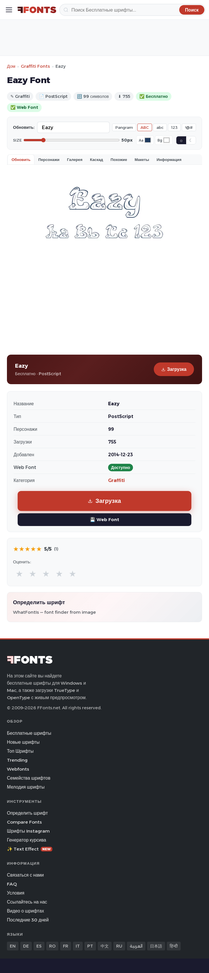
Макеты (142, 159)
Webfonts (18, 769)
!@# (189, 127)
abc (160, 127)
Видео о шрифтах (25, 911)
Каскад (96, 159)
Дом (11, 66)
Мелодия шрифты (26, 787)
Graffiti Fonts (35, 66)
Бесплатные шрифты (29, 733)
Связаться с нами (25, 875)
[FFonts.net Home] (36, 9)
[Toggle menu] (8, 9)
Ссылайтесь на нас (27, 902)
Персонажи (48, 159)
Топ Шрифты (20, 751)
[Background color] (166, 140)
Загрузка (173, 369)
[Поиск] (132, 10)
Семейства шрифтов (28, 778)
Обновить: (24, 127)
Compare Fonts (24, 822)
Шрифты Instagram (28, 831)
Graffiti (116, 480)
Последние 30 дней (28, 920)
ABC (144, 127)
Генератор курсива (26, 840)
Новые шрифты (23, 742)
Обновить (21, 159)
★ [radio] (19, 574)
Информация (169, 159)
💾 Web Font (104, 519)
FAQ (12, 884)
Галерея (74, 159)
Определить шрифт (27, 813)
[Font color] (147, 140)
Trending (17, 760)
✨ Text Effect (29, 849)
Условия (15, 893)
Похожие (119, 159)
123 (174, 127)
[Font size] (71, 140)
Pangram (124, 127)
